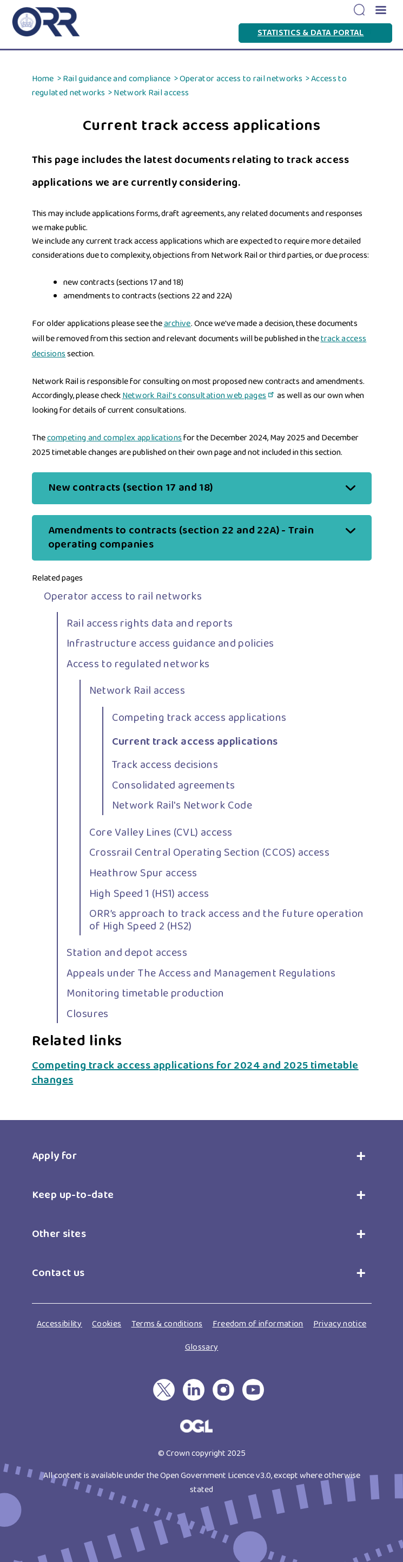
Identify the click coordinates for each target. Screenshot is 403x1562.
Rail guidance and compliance (117, 79)
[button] (380, 11)
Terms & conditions (167, 1324)
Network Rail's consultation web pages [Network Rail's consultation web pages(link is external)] (199, 395)
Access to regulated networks (138, 664)
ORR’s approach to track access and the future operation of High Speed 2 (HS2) (226, 919)
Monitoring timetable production (145, 993)
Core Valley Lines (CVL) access (161, 832)
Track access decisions (165, 764)
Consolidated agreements (173, 785)
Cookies (106, 1324)
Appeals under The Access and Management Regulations (201, 973)
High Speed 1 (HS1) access (149, 893)
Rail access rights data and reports (150, 623)
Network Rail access (151, 93)
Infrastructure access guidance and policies (170, 643)
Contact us (58, 1272)
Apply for (57, 1155)
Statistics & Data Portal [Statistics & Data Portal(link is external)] (315, 33)
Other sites (59, 1233)
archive (177, 323)
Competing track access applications (199, 717)
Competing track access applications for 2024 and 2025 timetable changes (195, 1073)
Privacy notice (339, 1324)
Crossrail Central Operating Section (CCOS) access (209, 852)
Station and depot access (127, 952)
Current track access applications (195, 741)
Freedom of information (258, 1324)
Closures (88, 1014)
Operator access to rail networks (241, 79)
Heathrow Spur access (143, 873)
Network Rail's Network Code (182, 805)
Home (43, 79)
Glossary (202, 1347)
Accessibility (59, 1324)
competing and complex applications (114, 438)
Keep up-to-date (73, 1194)
